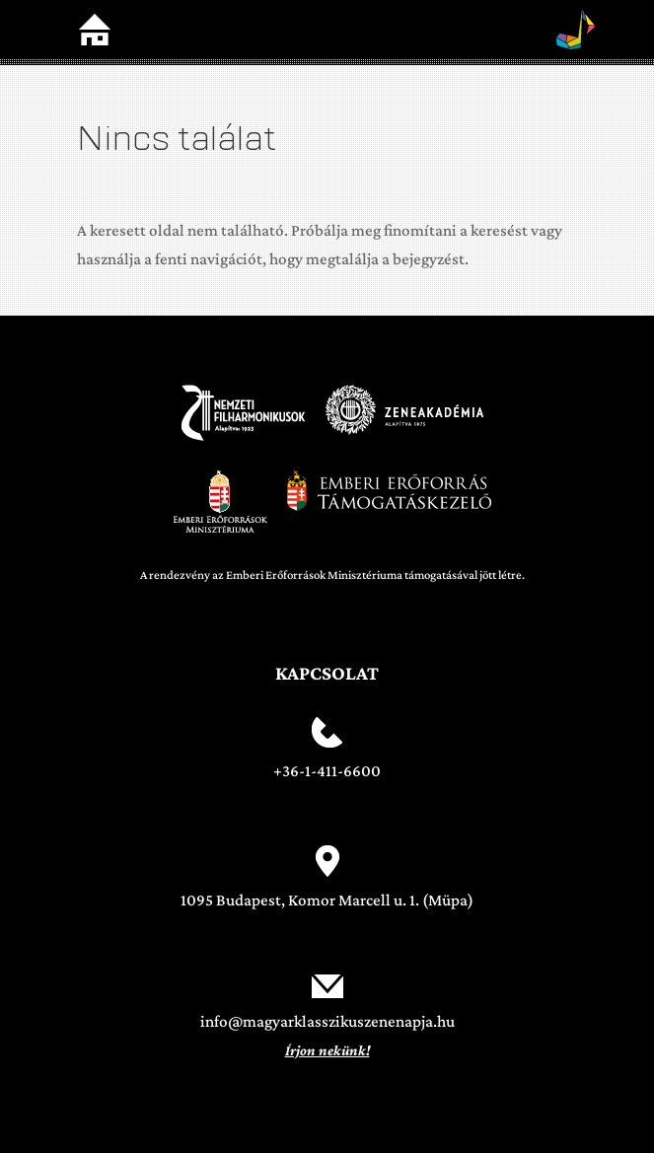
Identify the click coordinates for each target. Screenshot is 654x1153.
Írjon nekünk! (327, 1050)
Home (94, 29)
